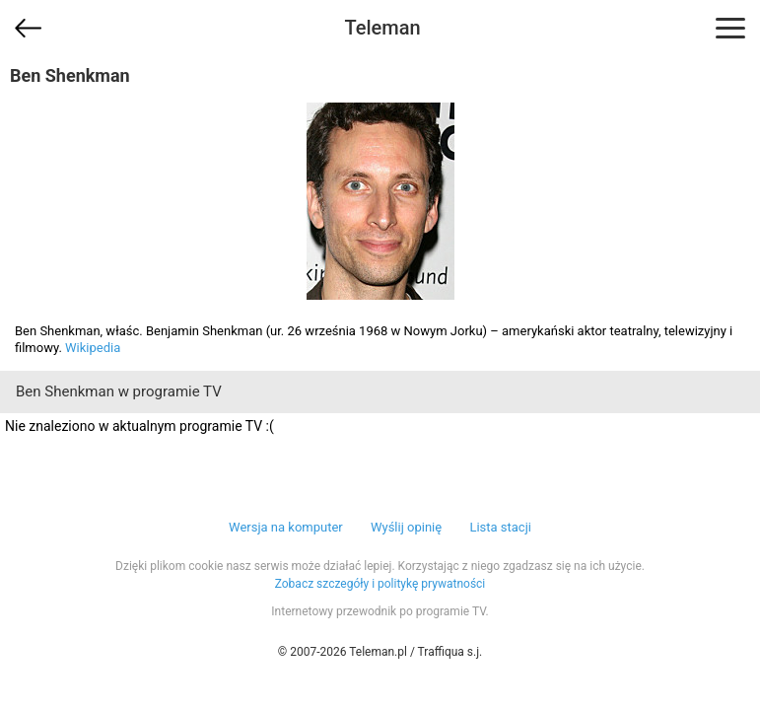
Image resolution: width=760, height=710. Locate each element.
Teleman (382, 27)
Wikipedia (92, 347)
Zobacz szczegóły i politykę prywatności (380, 584)
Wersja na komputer (286, 527)
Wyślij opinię (406, 527)
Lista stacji (500, 527)
